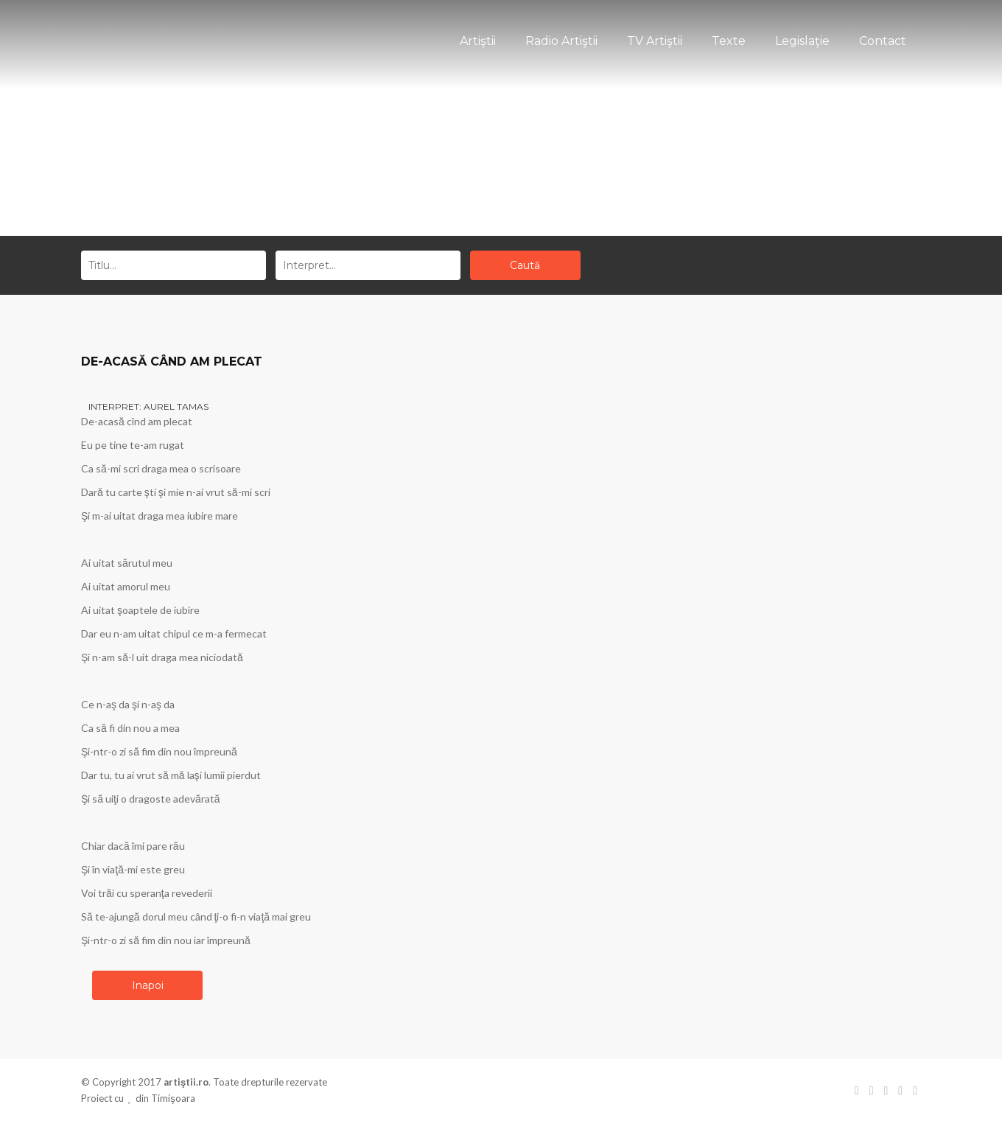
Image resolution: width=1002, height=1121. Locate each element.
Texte (729, 41)
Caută (525, 265)
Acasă (475, 178)
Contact (882, 41)
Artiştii (478, 41)
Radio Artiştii (561, 41)
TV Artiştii (654, 41)
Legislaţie (802, 41)
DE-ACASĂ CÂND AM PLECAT (171, 362)
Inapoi (148, 985)
